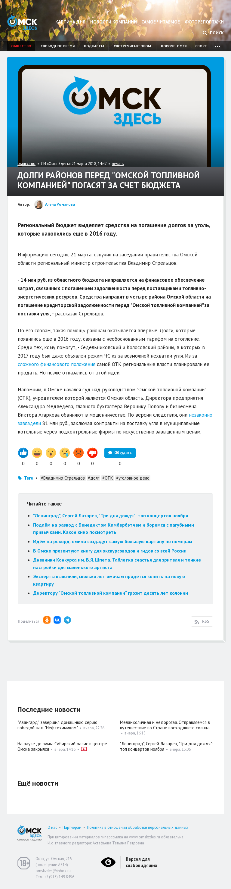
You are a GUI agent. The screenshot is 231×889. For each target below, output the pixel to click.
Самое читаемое (160, 22)
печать (118, 163)
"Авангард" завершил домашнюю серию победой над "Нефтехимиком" (57, 725)
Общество (21, 46)
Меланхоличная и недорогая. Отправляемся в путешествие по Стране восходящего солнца (165, 725)
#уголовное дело (132, 478)
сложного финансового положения (56, 364)
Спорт (201, 46)
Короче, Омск (174, 46)
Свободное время (58, 46)
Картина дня (70, 22)
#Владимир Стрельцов (63, 478)
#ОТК (107, 478)
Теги (28, 478)
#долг (93, 478)
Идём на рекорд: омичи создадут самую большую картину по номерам (112, 541)
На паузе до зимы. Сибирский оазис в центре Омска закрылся (62, 746)
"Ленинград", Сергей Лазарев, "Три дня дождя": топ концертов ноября (110, 515)
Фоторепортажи (204, 22)
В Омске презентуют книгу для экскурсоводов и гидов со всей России (109, 551)
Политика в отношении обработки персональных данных (137, 827)
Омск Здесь (22, 22)
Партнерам (72, 827)
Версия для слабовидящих (141, 862)
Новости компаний (113, 22)
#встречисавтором (132, 46)
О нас (52, 827)
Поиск (213, 33)
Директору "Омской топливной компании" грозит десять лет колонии (110, 593)
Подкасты (94, 46)
